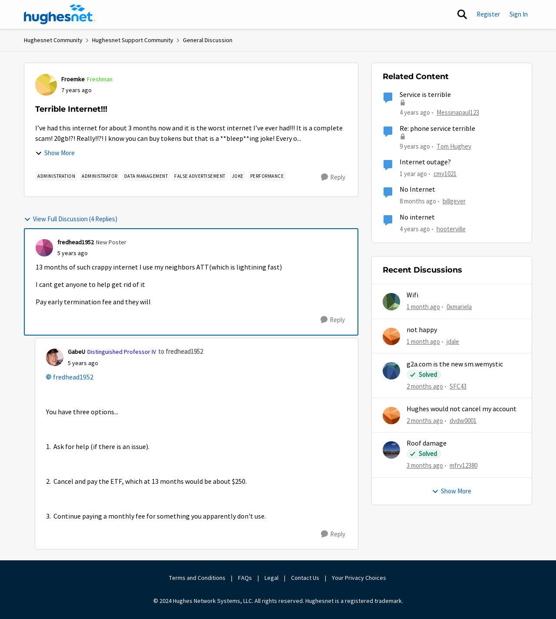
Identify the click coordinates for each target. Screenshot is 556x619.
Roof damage (427, 443)
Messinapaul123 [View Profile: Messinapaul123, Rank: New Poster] (458, 112)
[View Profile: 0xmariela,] (391, 301)
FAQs (245, 578)
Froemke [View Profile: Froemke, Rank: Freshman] (73, 79)
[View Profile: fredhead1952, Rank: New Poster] (44, 247)
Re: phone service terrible (437, 128)
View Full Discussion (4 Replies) (70, 219)
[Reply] (333, 177)
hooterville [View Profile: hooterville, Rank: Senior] (451, 228)
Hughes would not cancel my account (461, 409)
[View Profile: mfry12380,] (391, 450)
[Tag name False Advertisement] (200, 176)
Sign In (519, 14)
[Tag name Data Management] (146, 176)
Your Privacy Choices (359, 578)
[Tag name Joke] (238, 176)
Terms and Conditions (197, 578)
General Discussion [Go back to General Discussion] (207, 40)
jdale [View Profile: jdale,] (453, 341)
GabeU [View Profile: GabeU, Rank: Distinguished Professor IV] (76, 352)
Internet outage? (425, 162)
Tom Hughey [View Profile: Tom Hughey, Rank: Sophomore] (454, 146)
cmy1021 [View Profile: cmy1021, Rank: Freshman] (445, 174)
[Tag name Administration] (56, 176)
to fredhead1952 (180, 351)
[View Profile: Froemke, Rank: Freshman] (46, 85)
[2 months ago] (425, 387)
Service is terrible (425, 94)
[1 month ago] (423, 307)
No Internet (417, 189)
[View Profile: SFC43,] (391, 370)
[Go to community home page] (59, 14)
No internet (417, 217)
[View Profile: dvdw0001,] (391, 415)
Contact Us (305, 578)
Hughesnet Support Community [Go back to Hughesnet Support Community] (132, 40)
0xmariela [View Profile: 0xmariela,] (459, 307)
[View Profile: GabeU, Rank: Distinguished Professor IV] (54, 357)
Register (488, 14)
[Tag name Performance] (267, 176)
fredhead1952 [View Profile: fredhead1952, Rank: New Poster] (75, 242)
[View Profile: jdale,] (391, 336)
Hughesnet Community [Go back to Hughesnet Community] (53, 40)
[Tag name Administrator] (99, 176)
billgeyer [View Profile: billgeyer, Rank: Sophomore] (454, 201)
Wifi (412, 295)
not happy (422, 330)
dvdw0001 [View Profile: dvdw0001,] (463, 420)
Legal (271, 578)
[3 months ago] (425, 466)
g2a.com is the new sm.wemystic (455, 364)
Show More (55, 153)
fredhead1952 (73, 377)
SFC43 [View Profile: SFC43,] (458, 386)
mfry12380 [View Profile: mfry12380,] (463, 465)
